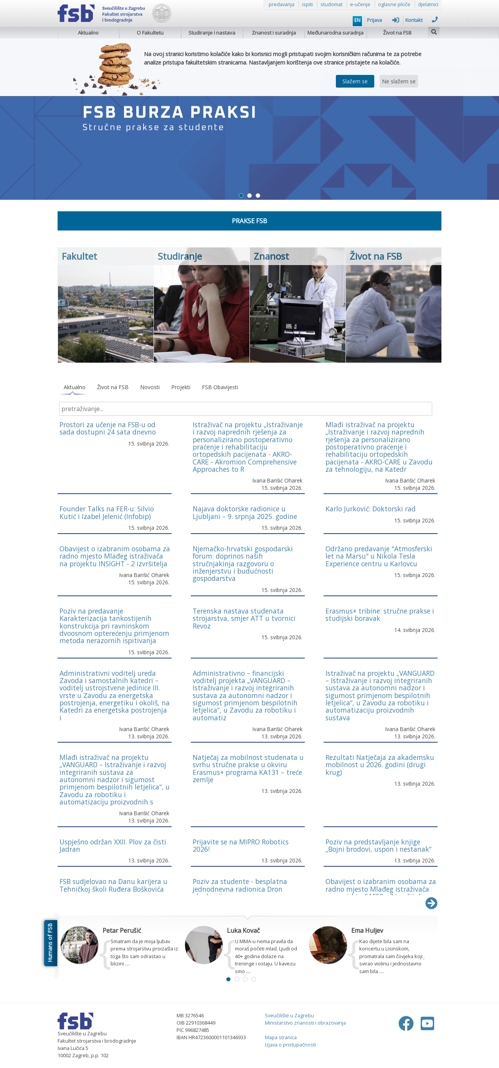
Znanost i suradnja (274, 32)
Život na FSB (397, 32)
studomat (331, 4)
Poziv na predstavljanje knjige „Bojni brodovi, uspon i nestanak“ (378, 845)
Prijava (383, 20)
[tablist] (248, 387)
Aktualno (88, 32)
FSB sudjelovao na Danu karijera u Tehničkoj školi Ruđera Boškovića (113, 885)
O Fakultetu (150, 32)
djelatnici (428, 4)
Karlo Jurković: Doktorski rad (371, 508)
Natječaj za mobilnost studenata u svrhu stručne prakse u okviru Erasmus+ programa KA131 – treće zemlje (248, 768)
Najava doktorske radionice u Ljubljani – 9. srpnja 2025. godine (245, 512)
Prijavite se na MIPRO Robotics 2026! (241, 845)
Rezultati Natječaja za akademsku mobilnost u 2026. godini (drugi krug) (380, 765)
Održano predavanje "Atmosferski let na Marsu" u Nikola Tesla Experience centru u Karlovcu (379, 556)
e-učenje (360, 4)
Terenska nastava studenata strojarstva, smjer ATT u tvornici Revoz (244, 618)
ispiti (307, 4)
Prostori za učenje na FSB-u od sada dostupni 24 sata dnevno (107, 428)
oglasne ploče (394, 4)
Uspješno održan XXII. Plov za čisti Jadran (112, 845)
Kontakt (421, 20)
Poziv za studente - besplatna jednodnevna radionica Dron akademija (240, 889)
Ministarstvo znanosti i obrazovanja (305, 1022)
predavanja (281, 4)
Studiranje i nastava (211, 32)
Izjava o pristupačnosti (290, 1044)
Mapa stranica (281, 1037)
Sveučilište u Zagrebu (289, 1015)
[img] (434, 31)
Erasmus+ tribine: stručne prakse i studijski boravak (380, 614)
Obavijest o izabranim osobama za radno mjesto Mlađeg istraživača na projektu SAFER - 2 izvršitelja (381, 889)
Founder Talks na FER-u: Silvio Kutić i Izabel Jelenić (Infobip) (106, 512)
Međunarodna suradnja (335, 32)
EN (357, 20)
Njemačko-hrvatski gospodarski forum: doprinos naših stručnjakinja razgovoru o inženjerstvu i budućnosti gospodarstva (243, 563)
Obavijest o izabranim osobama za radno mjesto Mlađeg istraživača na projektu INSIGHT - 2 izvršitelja (114, 556)
